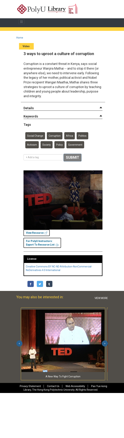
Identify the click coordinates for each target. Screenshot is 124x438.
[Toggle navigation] (21, 21)
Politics (82, 135)
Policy (59, 144)
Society (46, 144)
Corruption (55, 135)
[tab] (63, 108)
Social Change (35, 135)
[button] (29, 108)
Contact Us (53, 386)
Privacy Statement (30, 386)
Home (19, 37)
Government (75, 144)
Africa (69, 135)
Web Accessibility (75, 386)
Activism (32, 144)
